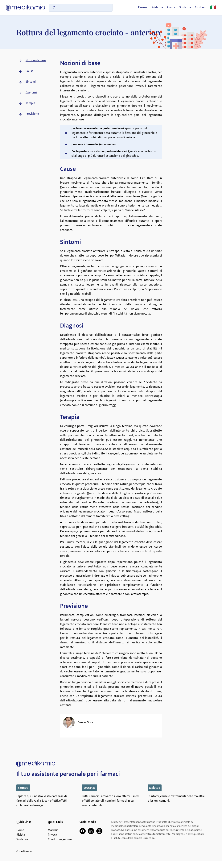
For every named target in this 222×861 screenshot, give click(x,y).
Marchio (53, 830)
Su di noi (200, 7)
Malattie (157, 7)
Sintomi (31, 82)
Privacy (52, 835)
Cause (29, 71)
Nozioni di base (36, 60)
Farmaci (143, 7)
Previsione (32, 114)
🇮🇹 (213, 7)
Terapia (30, 103)
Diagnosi (31, 92)
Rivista (171, 7)
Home (20, 830)
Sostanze (185, 7)
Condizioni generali (60, 839)
